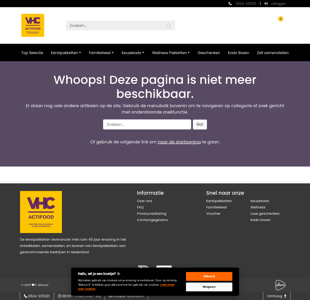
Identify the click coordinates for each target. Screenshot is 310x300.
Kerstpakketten (64, 52)
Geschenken (209, 52)
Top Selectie (32, 52)
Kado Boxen (238, 52)
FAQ (140, 207)
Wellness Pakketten (169, 52)
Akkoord (209, 276)
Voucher (213, 213)
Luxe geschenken (265, 213)
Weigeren (209, 286)
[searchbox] (120, 25)
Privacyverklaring (151, 213)
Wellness (258, 207)
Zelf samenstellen (273, 52)
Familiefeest (100, 52)
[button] (200, 124)
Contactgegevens (152, 219)
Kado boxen (261, 219)
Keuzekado (131, 52)
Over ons (144, 201)
